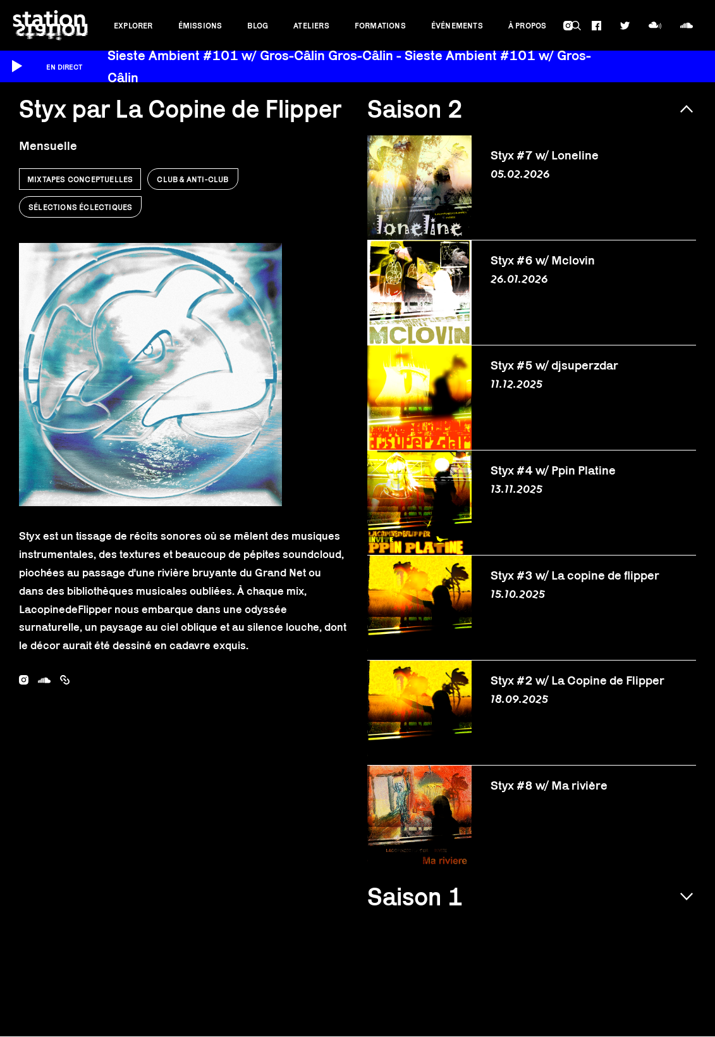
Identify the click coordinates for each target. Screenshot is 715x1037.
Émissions (200, 25)
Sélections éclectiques (80, 207)
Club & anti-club (192, 179)
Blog (257, 25)
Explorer (133, 25)
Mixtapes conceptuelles (80, 179)
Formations (380, 25)
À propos (527, 25)
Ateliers (311, 25)
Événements (457, 25)
